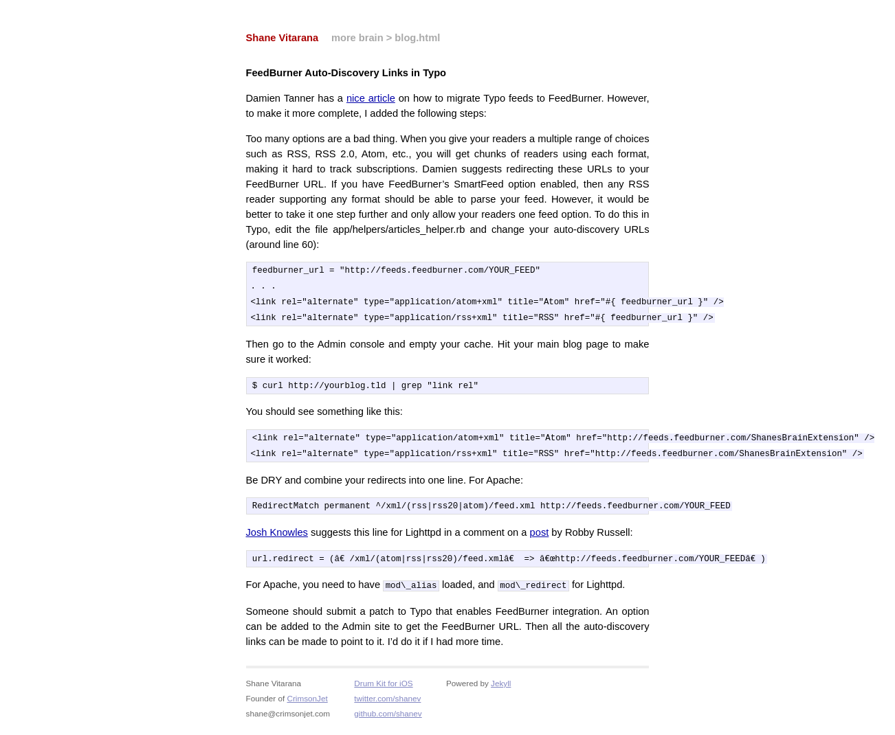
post (539, 537)
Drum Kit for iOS (383, 688)
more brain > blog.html (385, 37)
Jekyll (501, 688)
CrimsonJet (307, 703)
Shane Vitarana (282, 37)
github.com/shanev (387, 718)
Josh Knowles (277, 537)
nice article (370, 98)
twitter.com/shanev (387, 703)
